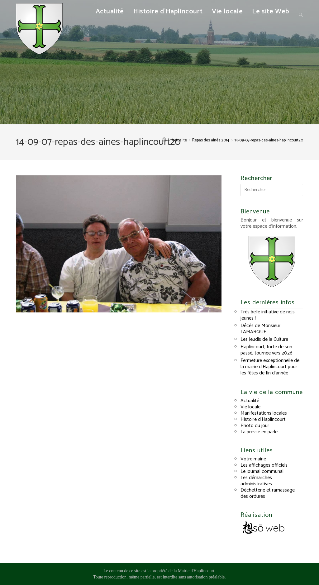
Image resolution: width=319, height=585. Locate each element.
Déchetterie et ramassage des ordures (267, 493)
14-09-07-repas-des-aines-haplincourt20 (269, 140)
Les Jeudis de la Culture (264, 339)
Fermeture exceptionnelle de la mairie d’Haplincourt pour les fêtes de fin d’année (269, 366)
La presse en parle (259, 432)
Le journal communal (261, 471)
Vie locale (250, 407)
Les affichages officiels (264, 465)
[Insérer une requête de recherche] (271, 190)
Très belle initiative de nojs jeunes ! (267, 315)
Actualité (249, 401)
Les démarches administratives (256, 480)
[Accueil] (164, 140)
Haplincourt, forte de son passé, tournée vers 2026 (266, 350)
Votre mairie (253, 459)
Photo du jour (254, 425)
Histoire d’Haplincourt (263, 419)
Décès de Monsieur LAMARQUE (260, 328)
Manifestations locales (263, 413)
